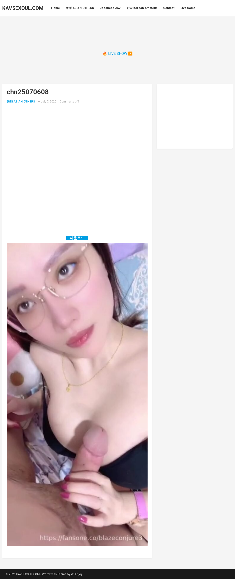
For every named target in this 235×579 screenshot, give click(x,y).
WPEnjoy (76, 574)
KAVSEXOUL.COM (22, 8)
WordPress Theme (54, 574)
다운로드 (77, 238)
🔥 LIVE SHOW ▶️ (118, 53)
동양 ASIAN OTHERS (21, 101)
